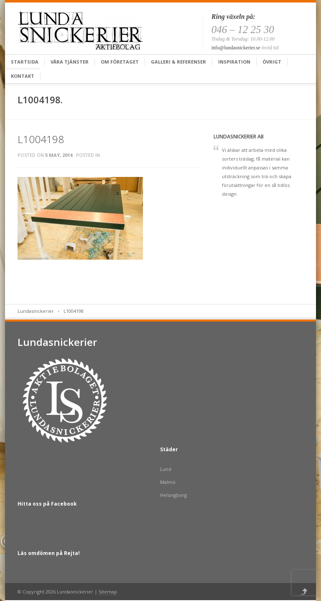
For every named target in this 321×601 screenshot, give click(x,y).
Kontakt (22, 76)
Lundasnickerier (36, 311)
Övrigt (271, 62)
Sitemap (108, 591)
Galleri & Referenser (178, 62)
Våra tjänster (70, 62)
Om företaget (120, 62)
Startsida (24, 62)
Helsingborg (173, 495)
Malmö (168, 482)
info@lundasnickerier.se (235, 48)
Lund (165, 469)
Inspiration (234, 62)
